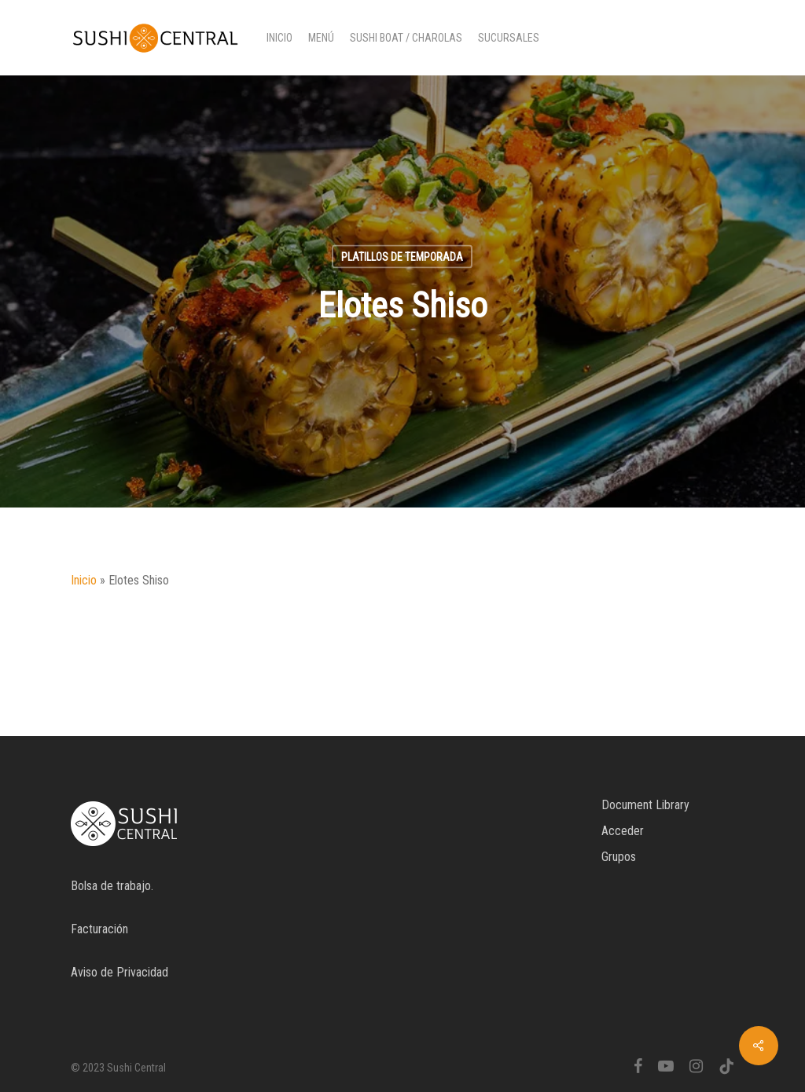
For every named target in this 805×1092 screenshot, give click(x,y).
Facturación (99, 929)
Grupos (618, 856)
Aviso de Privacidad (119, 972)
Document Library (645, 804)
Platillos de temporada (402, 257)
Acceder (622, 830)
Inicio (84, 580)
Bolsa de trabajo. (112, 885)
